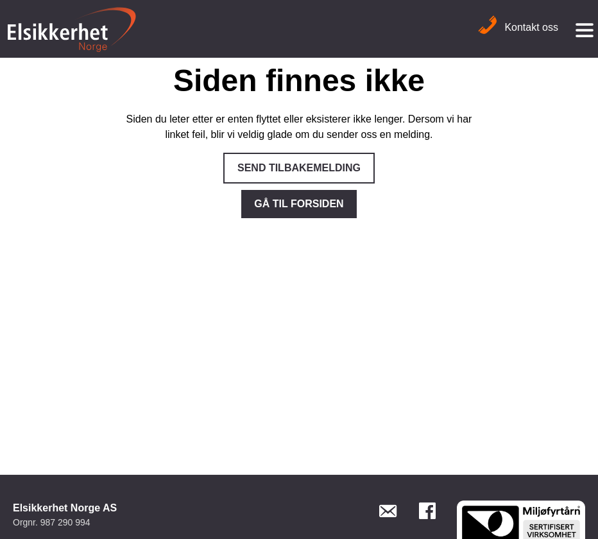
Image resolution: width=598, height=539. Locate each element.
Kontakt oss (517, 27)
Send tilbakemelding (299, 167)
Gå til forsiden (298, 203)
